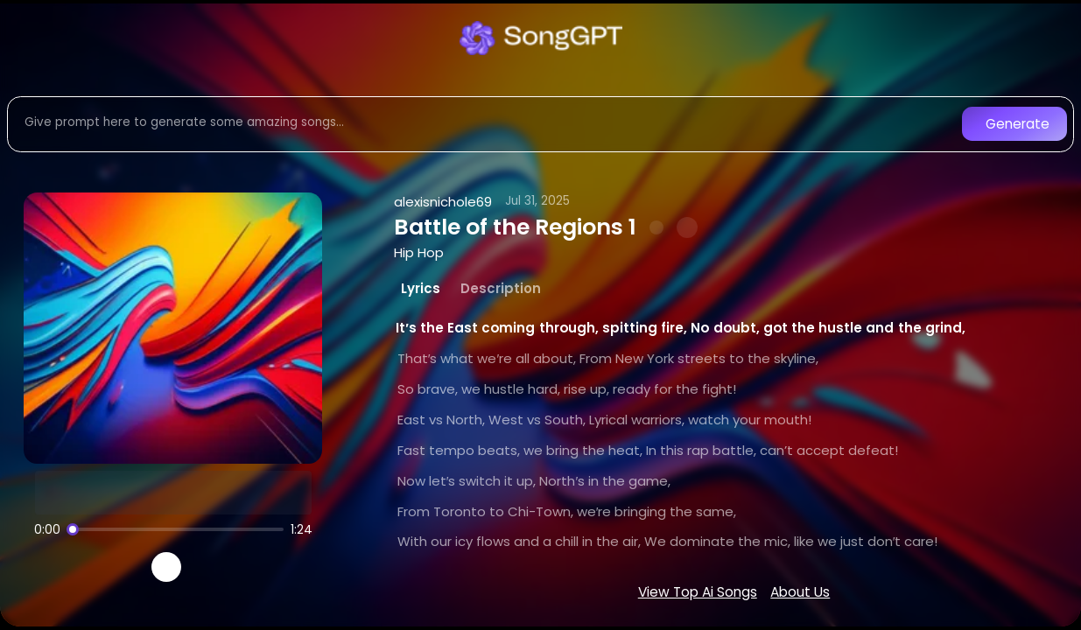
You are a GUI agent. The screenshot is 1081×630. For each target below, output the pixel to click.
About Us (800, 592)
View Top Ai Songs (697, 592)
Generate (1017, 124)
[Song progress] (175, 529)
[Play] (166, 567)
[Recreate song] (215, 567)
